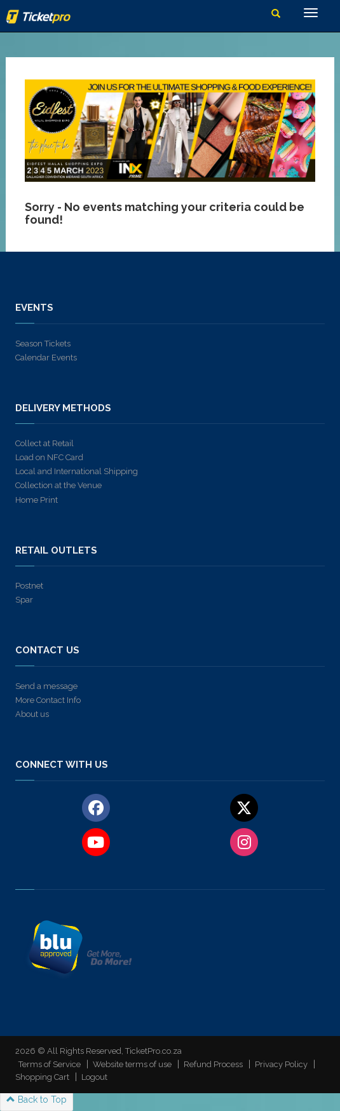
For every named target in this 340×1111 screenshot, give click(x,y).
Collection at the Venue (58, 485)
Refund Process (213, 1064)
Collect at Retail (44, 443)
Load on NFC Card (49, 457)
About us (32, 714)
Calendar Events (46, 357)
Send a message (46, 686)
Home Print (36, 500)
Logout (94, 1077)
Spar (24, 599)
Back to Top (36, 1099)
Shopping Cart (42, 1077)
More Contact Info (48, 700)
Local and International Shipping (76, 471)
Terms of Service (49, 1064)
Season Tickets (43, 343)
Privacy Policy (281, 1064)
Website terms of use (132, 1064)
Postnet (29, 585)
